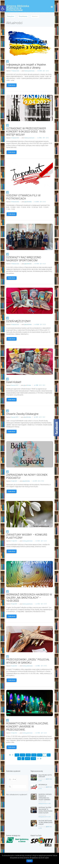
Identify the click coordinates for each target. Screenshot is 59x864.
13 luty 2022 (14, 733)
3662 (40, 137)
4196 (38, 733)
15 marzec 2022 (15, 137)
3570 (37, 417)
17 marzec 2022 (15, 70)
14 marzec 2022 (15, 201)
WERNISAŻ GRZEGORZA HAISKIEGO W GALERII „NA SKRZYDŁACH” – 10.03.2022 (29, 596)
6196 (40, 70)
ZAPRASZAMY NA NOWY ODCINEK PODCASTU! (29, 474)
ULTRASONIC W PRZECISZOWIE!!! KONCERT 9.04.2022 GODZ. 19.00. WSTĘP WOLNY (29, 130)
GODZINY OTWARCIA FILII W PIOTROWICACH (29, 195)
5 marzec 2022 (14, 417)
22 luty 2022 (14, 481)
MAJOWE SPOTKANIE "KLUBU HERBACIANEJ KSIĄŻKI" (46, 822)
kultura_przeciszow (29, 70)
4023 (38, 541)
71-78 (33, 758)
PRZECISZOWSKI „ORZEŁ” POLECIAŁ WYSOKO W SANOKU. (29, 659)
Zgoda (29, 861)
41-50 (39, 755)
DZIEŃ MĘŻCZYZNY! (29, 320)
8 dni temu (41, 801)
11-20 (22, 755)
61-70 (27, 758)
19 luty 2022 (14, 604)
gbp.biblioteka (28, 201)
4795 (37, 263)
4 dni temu (41, 779)
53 (19, 758)
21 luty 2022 (14, 541)
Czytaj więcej (11, 85)
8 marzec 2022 (14, 385)
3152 (38, 604)
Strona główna (10, 16)
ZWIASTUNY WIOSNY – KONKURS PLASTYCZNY (29, 534)
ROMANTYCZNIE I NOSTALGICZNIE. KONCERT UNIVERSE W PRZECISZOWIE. (29, 725)
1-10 (17, 755)
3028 (37, 324)
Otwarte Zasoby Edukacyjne (29, 412)
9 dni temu (41, 815)
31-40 (33, 755)
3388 (37, 385)
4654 (37, 201)
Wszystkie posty (23, 16)
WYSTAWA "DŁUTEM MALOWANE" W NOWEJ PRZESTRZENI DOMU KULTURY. (45, 810)
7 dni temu (41, 787)
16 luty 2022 (14, 665)
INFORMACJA (43, 784)
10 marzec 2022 (15, 324)
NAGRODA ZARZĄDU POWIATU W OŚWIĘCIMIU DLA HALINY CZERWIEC (45, 797)
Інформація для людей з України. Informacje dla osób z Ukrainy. (29, 64)
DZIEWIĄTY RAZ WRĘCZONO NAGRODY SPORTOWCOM (29, 257)
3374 (35, 481)
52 (48, 755)
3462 (38, 665)
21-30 (28, 755)
